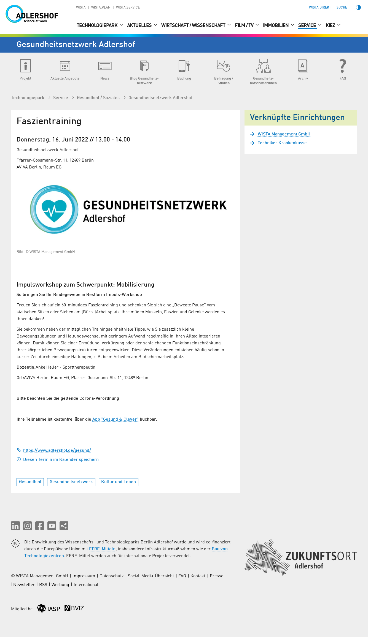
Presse (216, 576)
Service (307, 25)
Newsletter (24, 585)
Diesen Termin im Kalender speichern (58, 460)
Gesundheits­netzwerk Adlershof (160, 98)
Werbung (60, 585)
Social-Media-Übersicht (151, 576)
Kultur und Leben (118, 482)
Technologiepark (97, 25)
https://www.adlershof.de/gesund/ (54, 450)
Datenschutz (111, 576)
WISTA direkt (320, 7)
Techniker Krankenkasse (282, 143)
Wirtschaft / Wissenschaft (193, 25)
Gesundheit (30, 482)
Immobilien (276, 25)
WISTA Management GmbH (283, 134)
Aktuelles (139, 25)
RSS (43, 585)
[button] (15, 526)
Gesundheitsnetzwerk (71, 482)
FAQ (182, 576)
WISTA (81, 7)
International (86, 585)
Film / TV (244, 25)
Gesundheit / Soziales (99, 98)
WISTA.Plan (101, 7)
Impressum (83, 576)
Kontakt (197, 576)
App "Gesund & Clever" (115, 419)
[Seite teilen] (64, 526)
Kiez (331, 25)
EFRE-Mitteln (102, 549)
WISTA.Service (128, 7)
